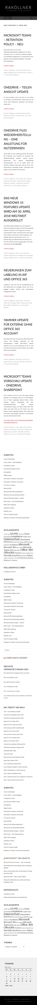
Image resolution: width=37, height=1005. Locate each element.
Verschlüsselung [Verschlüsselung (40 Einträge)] (22, 558)
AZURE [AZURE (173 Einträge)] (14, 533)
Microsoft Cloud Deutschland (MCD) (14, 495)
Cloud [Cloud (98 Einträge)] (26, 534)
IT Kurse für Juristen (9, 485)
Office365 (6, 115)
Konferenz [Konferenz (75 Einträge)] (14, 545)
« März (7, 985)
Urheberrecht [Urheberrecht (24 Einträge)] (10, 558)
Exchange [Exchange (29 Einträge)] (20, 542)
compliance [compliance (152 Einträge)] (16, 536)
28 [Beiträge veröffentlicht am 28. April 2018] (26, 981)
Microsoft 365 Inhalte (18, 858)
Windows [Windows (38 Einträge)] (30, 558)
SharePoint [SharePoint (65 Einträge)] (16, 556)
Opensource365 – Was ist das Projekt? (15, 876)
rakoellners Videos (9, 508)
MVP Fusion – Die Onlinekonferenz (14, 501)
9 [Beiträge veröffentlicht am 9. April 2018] (6, 976)
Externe (10, 361)
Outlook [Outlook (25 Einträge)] (24, 553)
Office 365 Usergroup (10, 504)
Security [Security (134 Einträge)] (8, 555)
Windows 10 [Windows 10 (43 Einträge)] (8, 560)
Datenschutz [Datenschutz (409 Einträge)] (12, 539)
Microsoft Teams (21, 72)
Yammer (24, 359)
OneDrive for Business (10, 181)
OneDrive (12, 115)
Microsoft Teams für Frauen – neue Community (17, 862)
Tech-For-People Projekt (11, 514)
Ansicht (10, 431)
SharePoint (20, 181)
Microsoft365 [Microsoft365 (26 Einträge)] (19, 547)
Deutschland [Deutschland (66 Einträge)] (25, 540)
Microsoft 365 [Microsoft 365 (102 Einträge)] (10, 547)
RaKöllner (18, 7)
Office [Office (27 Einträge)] (18, 550)
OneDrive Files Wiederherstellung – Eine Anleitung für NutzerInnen (17, 139)
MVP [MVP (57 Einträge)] (12, 550)
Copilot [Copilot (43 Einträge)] (25, 536)
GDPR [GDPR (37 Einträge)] (26, 542)
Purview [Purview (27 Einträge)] (28, 553)
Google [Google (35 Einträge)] (30, 542)
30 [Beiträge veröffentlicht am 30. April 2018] (6, 983)
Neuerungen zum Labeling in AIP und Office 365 (17, 274)
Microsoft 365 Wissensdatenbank (13, 491)
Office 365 (25, 70)
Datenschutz (19, 300)
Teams (29, 72)
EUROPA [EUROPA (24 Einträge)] (15, 542)
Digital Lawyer (8, 475)
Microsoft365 (7, 305)
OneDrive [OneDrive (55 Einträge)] (18, 553)
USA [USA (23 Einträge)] (15, 558)
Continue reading (9, 65)
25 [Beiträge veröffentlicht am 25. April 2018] (14, 981)
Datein (18, 303)
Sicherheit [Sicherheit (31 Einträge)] (23, 555)
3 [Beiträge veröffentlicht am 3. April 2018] (10, 974)
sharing (18, 115)
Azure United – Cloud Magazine (13, 462)
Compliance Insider (16, 658)
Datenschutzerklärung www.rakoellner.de (15, 897)
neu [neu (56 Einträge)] (15, 550)
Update (6, 257)
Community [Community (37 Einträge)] (7, 536)
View (12, 434)
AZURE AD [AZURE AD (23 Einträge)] (21, 534)
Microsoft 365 (26, 113)
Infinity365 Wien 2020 (10, 750)
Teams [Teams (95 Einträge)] (30, 555)
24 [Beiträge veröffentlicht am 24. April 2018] (10, 981)
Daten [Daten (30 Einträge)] (29, 536)
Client (17, 253)
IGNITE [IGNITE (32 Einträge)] (6, 545)
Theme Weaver (24, 1001)
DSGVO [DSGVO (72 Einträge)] (7, 542)
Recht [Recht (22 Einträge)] (32, 553)
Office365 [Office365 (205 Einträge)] (9, 552)
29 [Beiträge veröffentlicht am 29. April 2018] (30, 981)
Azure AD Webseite (9, 459)
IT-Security (19, 70)
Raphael (16, 75)
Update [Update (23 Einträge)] (5, 558)
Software (6, 255)
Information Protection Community (13, 478)
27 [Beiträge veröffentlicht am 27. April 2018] (22, 981)
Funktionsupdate (28, 255)
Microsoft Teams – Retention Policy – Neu (17, 39)
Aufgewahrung (12, 72)
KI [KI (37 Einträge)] (9, 545)
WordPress (26, 999)
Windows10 (12, 255)
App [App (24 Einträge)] (9, 534)
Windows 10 (12, 257)
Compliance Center (9, 465)
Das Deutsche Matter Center (12, 469)
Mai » (11, 985)
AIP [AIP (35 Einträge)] (6, 534)
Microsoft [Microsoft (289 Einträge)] (24, 544)
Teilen (22, 115)
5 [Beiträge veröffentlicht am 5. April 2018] (18, 974)
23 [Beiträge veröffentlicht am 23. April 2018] (6, 981)
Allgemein (12, 70)
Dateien (15, 431)
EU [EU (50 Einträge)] (12, 542)
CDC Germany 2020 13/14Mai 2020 (14, 728)
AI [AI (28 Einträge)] (4, 534)
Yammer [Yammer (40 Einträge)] (14, 560)
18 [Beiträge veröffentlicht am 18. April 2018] (14, 979)
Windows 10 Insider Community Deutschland (16, 517)
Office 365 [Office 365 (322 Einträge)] (26, 549)
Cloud (17, 178)
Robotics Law (7, 511)
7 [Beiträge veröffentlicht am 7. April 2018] (26, 974)
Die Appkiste (7, 472)
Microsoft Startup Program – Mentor (14, 498)
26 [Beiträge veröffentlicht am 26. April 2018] (18, 981)
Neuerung (16, 361)
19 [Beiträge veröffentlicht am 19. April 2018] (18, 979)
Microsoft (26, 253)
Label (30, 303)
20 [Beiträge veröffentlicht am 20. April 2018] (22, 979)
